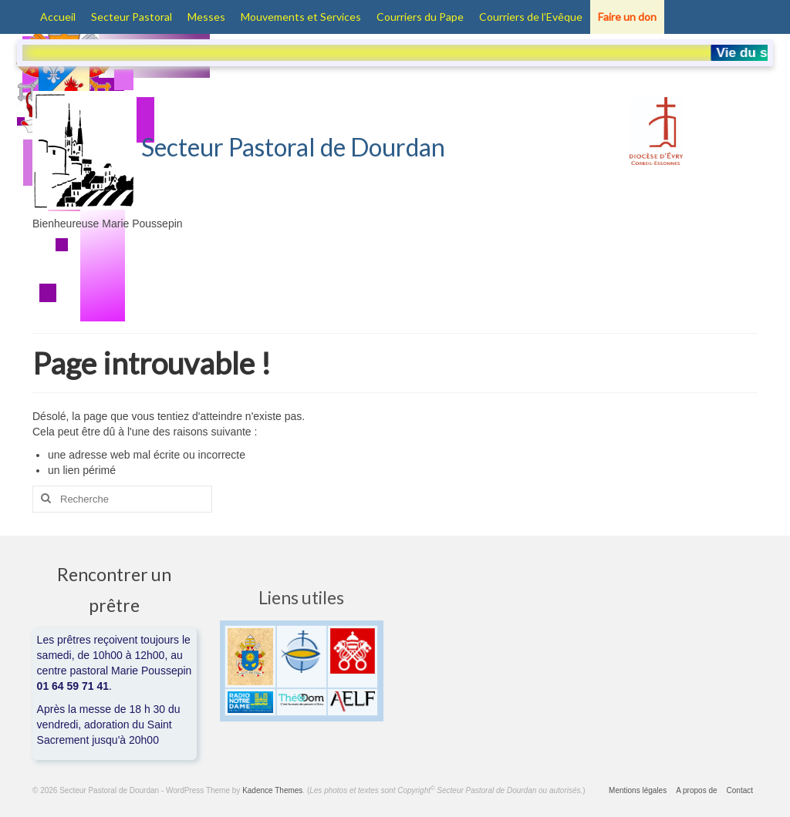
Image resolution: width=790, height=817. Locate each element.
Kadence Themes (272, 790)
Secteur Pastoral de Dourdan (238, 147)
